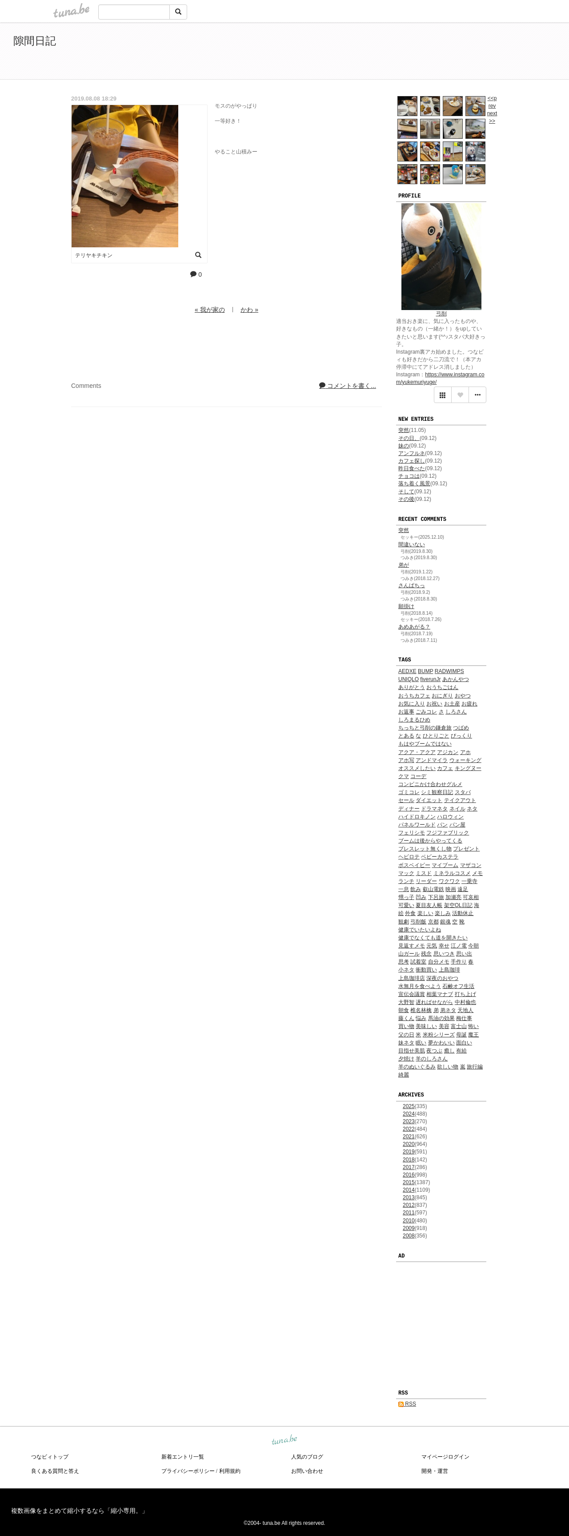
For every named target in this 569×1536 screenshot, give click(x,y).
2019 (409, 1152)
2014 (409, 1190)
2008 (409, 1236)
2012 (409, 1205)
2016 (409, 1175)
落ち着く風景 (414, 483)
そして (406, 491)
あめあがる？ (414, 627)
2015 (409, 1182)
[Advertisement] (453, 52)
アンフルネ (411, 453)
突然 (403, 430)
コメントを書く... (347, 385)
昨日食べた (411, 468)
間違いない (411, 544)
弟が (403, 565)
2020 (409, 1144)
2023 (409, 1121)
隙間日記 (34, 41)
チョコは (409, 476)
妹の (403, 446)
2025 (409, 1106)
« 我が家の (210, 309)
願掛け (406, 606)
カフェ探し (411, 461)
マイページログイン (445, 1457)
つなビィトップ (49, 1457)
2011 (409, 1212)
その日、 (409, 438)
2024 (409, 1114)
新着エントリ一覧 (182, 1457)
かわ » (249, 309)
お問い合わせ (307, 1471)
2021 (409, 1136)
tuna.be (284, 1440)
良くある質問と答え (55, 1471)
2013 (409, 1197)
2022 (409, 1129)
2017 (409, 1167)
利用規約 (229, 1471)
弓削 (441, 313)
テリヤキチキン (93, 255)
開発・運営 (434, 1471)
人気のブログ (307, 1457)
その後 (406, 499)
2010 (409, 1221)
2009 (409, 1228)
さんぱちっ (411, 585)
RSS (407, 1404)
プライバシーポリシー (188, 1471)
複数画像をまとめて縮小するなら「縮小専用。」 (79, 1510)
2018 (409, 1160)
